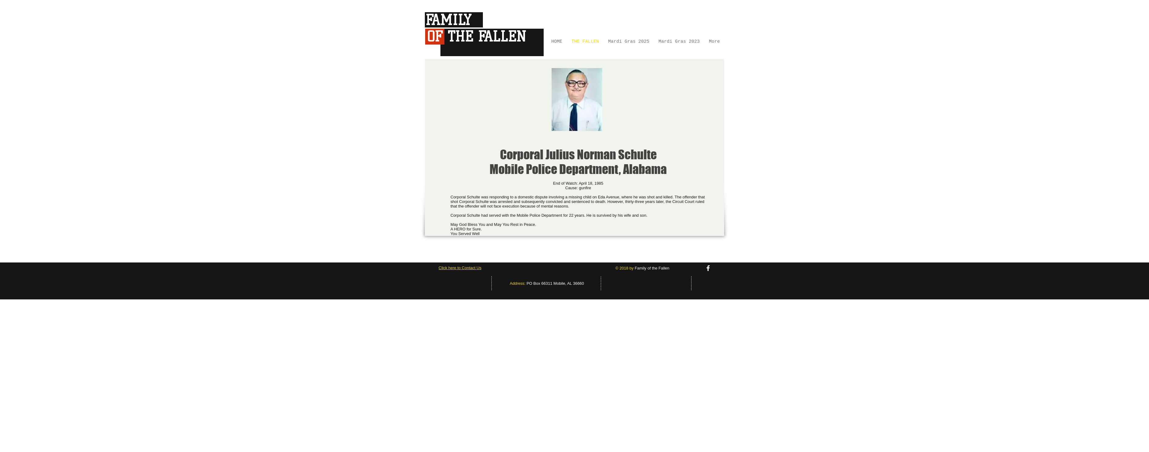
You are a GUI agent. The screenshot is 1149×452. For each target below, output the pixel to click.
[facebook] (708, 268)
